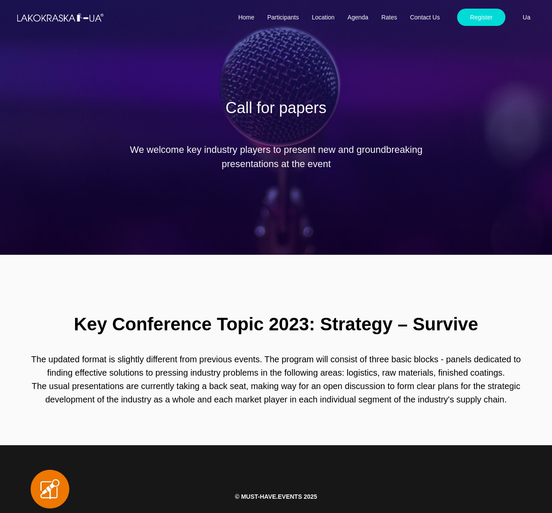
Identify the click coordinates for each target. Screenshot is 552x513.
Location (323, 17)
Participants (283, 17)
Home (246, 17)
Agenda (358, 17)
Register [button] (481, 17)
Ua (526, 17)
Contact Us (425, 17)
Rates (389, 17)
